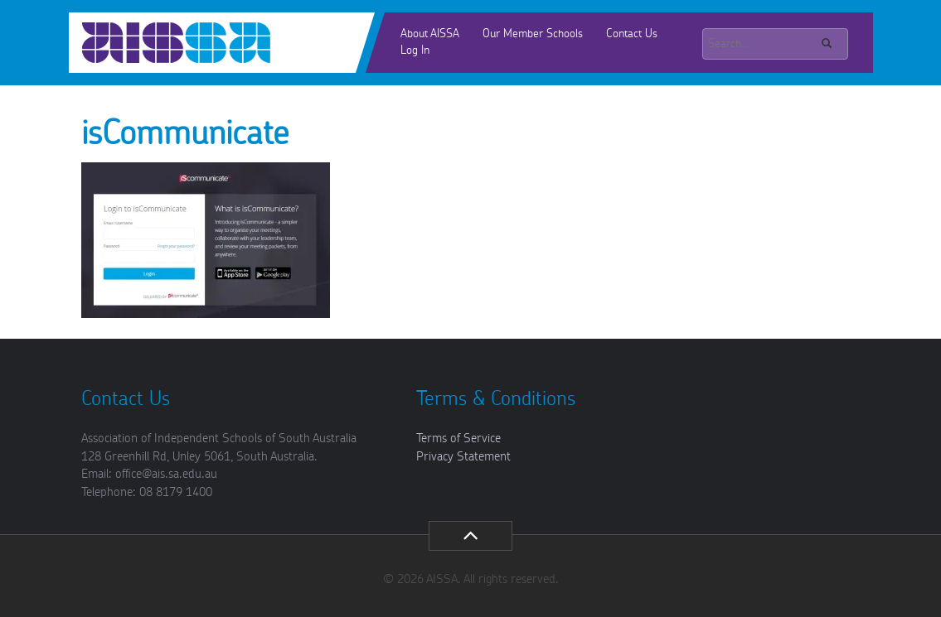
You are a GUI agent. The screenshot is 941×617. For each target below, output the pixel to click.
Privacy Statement (463, 457)
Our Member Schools (533, 34)
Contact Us (631, 34)
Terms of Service (458, 438)
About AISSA (429, 34)
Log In (414, 50)
